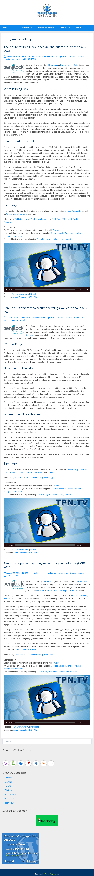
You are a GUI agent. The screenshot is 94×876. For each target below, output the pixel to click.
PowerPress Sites (51, 874)
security (17, 59)
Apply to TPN (65, 28)
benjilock (65, 56)
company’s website (72, 211)
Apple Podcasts (20, 297)
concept (40, 590)
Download (34, 294)
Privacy (56, 230)
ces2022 (69, 317)
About (78, 28)
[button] (47, 267)
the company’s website (77, 469)
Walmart (7, 472)
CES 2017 (49, 582)
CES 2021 (28, 573)
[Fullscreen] (87, 289)
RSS (30, 297)
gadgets (7, 59)
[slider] (45, 289)
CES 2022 (28, 317)
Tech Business (11, 794)
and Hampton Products (62, 590)
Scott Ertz (56, 219)
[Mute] (83, 289)
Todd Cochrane (21, 219)
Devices (8, 778)
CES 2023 (39, 56)
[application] (47, 267)
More (36, 297)
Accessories (29, 56)
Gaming (8, 782)
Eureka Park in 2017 (69, 65)
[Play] (7, 289)
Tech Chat (9, 799)
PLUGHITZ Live (31, 59)
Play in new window (20, 294)
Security (54, 56)
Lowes (27, 472)
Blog (14, 28)
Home (4, 28)
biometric (73, 56)
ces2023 (81, 56)
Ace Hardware (20, 214)
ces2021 (69, 573)
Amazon (9, 214)
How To (8, 786)
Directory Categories (45, 28)
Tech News (9, 803)
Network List (27, 28)
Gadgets (47, 56)
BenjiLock (53, 65)
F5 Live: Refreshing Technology (39, 478)
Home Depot (17, 472)
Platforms (9, 790)
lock (12, 59)
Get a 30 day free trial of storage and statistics (57, 239)
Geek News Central (38, 219)
